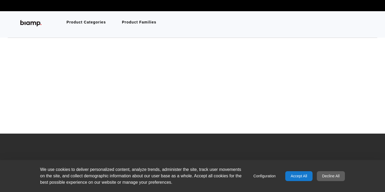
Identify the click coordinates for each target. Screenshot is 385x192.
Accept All (299, 176)
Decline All (331, 176)
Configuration (264, 176)
